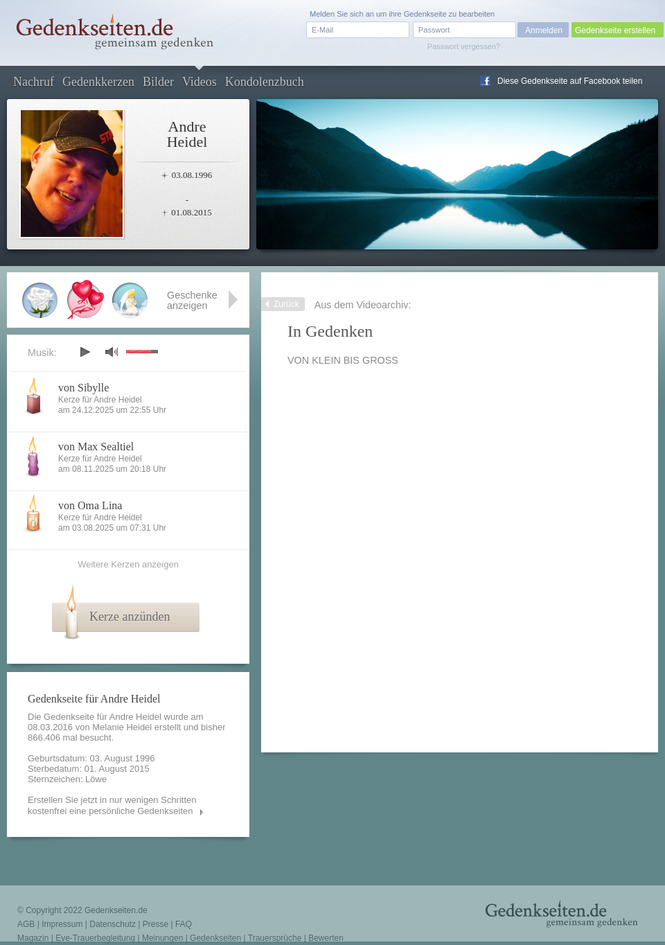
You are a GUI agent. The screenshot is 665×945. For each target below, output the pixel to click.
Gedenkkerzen (98, 82)
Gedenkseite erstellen (615, 30)
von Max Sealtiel (96, 446)
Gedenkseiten (215, 938)
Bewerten (326, 938)
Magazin (32, 938)
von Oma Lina (90, 505)
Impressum (62, 924)
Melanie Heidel (122, 727)
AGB (26, 924)
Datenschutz (112, 924)
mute (111, 351)
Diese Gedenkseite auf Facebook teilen (569, 81)
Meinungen (162, 938)
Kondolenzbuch (264, 82)
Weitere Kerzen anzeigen (128, 564)
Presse (155, 924)
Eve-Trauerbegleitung (95, 938)
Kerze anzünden (129, 617)
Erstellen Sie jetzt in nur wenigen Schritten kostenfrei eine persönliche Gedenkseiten (112, 805)
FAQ (183, 924)
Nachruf (33, 82)
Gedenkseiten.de (116, 910)
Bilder (158, 82)
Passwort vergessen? (463, 46)
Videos (199, 82)
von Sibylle (83, 388)
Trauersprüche (275, 938)
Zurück (286, 304)
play (84, 352)
